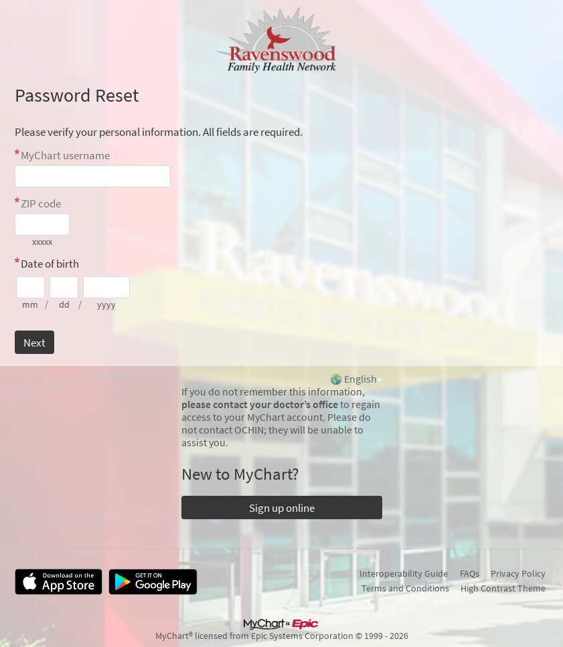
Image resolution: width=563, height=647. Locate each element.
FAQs (469, 573)
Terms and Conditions (405, 588)
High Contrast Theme (503, 588)
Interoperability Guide (403, 573)
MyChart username (65, 155)
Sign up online (282, 507)
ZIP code (41, 203)
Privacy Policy (518, 573)
